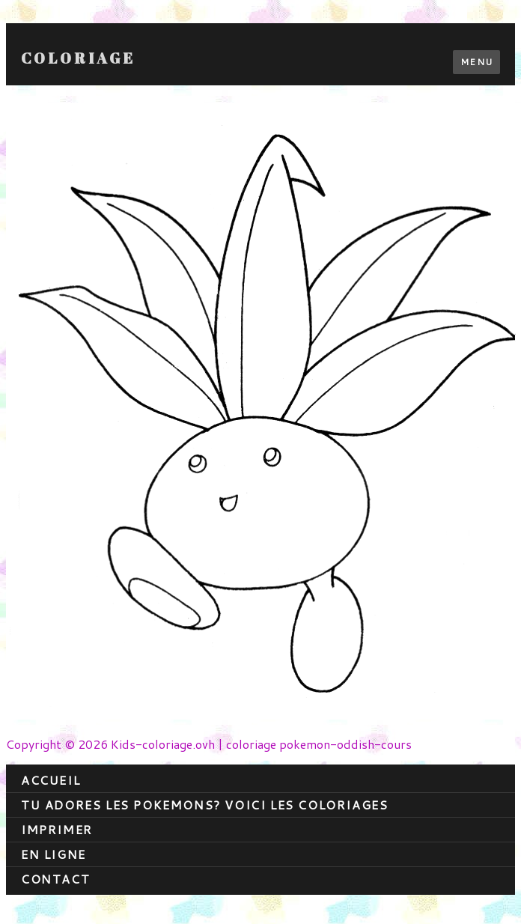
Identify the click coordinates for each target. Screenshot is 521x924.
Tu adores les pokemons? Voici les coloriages (204, 804)
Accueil (50, 779)
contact (55, 878)
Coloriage (78, 58)
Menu (476, 61)
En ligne (53, 854)
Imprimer (57, 829)
